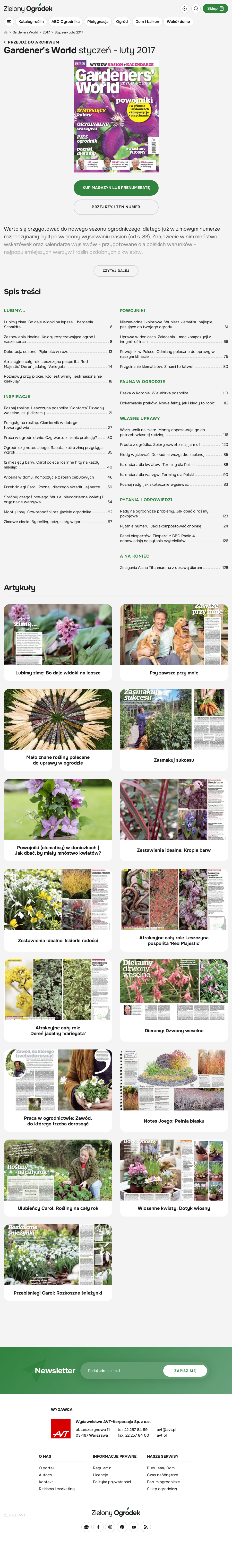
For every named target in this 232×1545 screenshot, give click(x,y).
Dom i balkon (147, 21)
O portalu (47, 1468)
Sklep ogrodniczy (162, 1488)
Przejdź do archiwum (31, 42)
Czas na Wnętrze (162, 1475)
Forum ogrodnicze (163, 1482)
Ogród (122, 21)
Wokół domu (178, 21)
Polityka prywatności (112, 1482)
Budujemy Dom (161, 1468)
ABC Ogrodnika (65, 21)
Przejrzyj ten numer (116, 207)
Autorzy (46, 1475)
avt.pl (162, 1435)
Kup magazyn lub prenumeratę (116, 187)
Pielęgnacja (97, 21)
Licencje (100, 1475)
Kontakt (46, 1482)
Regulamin (102, 1468)
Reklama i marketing (57, 1488)
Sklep (215, 8)
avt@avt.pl (166, 1429)
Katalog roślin (31, 21)
